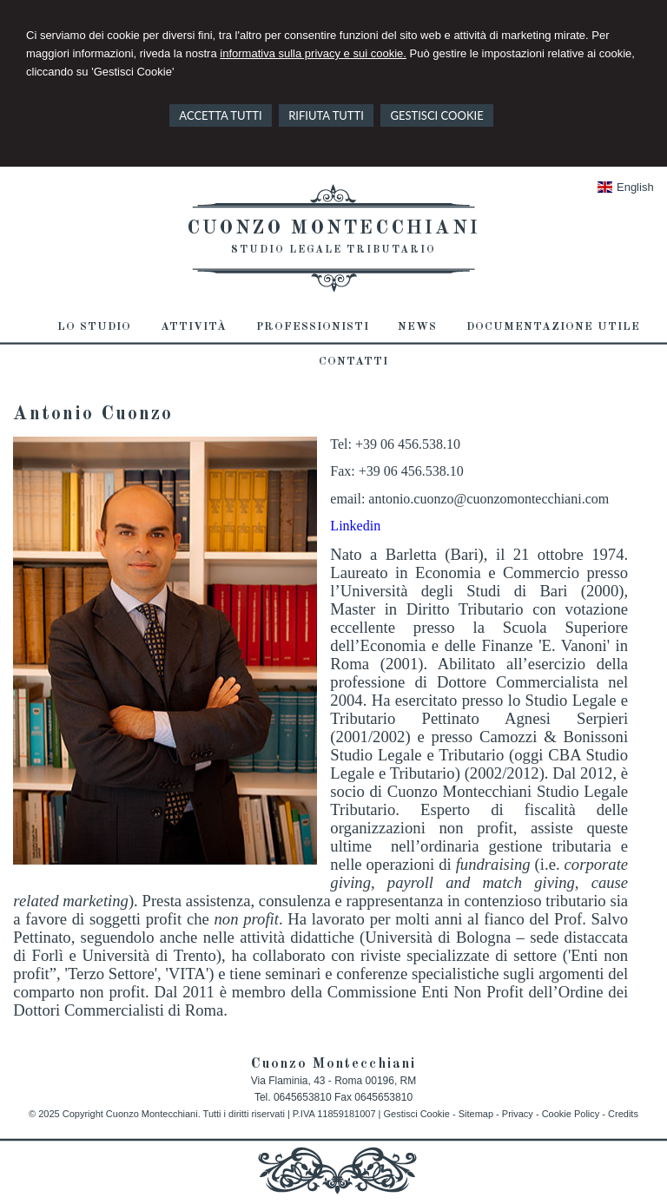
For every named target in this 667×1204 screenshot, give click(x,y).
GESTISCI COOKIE (436, 115)
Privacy (517, 1114)
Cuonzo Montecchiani (333, 228)
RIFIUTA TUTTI (326, 115)
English (626, 187)
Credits (623, 1114)
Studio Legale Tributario (333, 250)
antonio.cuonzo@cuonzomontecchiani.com (488, 498)
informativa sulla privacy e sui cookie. (313, 53)
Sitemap (476, 1114)
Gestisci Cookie (416, 1114)
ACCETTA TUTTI (220, 115)
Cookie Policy (571, 1114)
